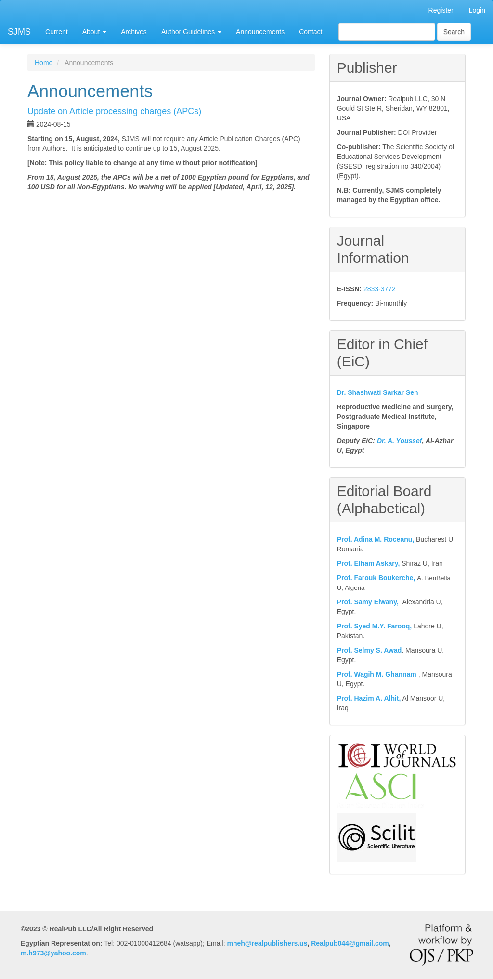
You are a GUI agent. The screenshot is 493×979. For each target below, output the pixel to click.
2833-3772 (379, 289)
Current (56, 32)
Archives (134, 32)
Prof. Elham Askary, (368, 563)
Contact (310, 32)
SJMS (19, 32)
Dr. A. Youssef (399, 440)
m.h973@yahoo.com (53, 953)
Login (477, 10)
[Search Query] (386, 32)
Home (43, 62)
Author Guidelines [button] (191, 32)
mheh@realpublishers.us (267, 943)
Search (454, 32)
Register (441, 10)
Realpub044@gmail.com (350, 943)
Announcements (260, 32)
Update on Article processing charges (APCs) (114, 111)
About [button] (94, 32)
